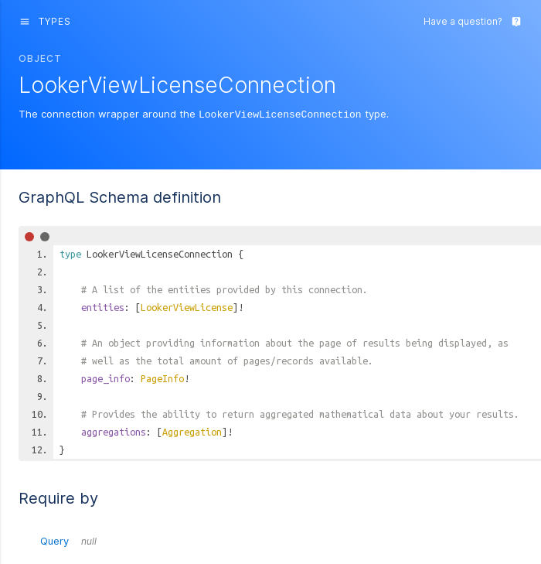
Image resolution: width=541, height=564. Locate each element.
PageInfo (162, 377)
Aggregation (192, 431)
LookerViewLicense (187, 306)
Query (68, 540)
